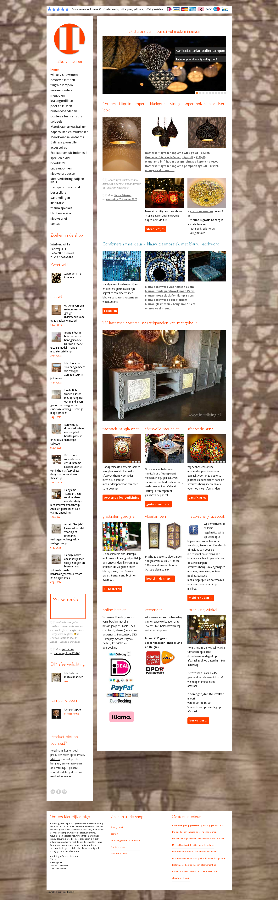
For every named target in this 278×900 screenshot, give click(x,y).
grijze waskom (216, 825)
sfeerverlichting (208, 865)
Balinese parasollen (64, 142)
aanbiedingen (60, 197)
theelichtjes (178, 871)
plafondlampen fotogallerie (211, 858)
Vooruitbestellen (119, 853)
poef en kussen (61, 106)
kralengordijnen (61, 100)
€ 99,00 (213, 161)
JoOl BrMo (68, 649)
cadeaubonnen (61, 168)
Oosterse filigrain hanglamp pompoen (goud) (176, 165)
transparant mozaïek (65, 187)
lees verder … (198, 720)
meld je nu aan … (200, 597)
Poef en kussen (192, 865)
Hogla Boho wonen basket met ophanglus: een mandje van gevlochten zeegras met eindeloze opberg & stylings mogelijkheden (66, 402)
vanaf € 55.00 (198, 497)
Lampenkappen (73, 709)
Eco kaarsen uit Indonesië (68, 152)
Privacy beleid (117, 827)
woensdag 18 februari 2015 (121, 199)
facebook (219, 545)
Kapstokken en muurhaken (69, 132)
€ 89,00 (200, 157)
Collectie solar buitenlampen (200, 51)
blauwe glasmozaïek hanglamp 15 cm (170, 303)
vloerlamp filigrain (181, 878)
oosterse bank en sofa (66, 116)
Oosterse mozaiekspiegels (203, 851)
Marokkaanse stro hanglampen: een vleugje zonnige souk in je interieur (67, 371)
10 (225, 93)
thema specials (61, 208)
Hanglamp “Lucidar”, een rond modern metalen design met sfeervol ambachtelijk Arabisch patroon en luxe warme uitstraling (66, 501)
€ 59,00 (205, 152)
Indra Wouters (122, 195)
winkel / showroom (64, 74)
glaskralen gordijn (199, 825)
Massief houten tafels (183, 845)
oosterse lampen (62, 80)
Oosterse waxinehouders (184, 858)
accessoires (58, 147)
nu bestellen (112, 588)
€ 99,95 (214, 165)
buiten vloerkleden (63, 111)
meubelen (57, 95)
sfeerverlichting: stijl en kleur (67, 180)
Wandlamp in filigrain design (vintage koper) (175, 161)
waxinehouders (61, 90)
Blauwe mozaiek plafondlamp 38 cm (169, 295)
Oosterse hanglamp (204, 845)
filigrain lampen (61, 85)
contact (56, 223)
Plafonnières (178, 865)
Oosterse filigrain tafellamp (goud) (169, 156)
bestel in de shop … (159, 578)
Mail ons (55, 759)
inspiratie (57, 203)
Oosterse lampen (181, 851)
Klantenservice (118, 847)
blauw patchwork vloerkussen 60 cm (169, 286)
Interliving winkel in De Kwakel (125, 840)
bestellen (110, 310)
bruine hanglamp (181, 825)
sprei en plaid (60, 158)
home (54, 69)
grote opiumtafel (158, 504)
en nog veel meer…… (160, 169)
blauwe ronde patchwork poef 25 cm (170, 290)
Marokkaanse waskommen (211, 838)
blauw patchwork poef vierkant (166, 299)
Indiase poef (194, 832)
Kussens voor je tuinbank (184, 838)
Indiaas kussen (179, 832)
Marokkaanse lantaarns (67, 137)
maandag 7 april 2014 (67, 653)
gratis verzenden (201, 211)
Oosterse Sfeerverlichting (121, 497)
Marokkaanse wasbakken (68, 126)
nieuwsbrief (58, 218)
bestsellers (58, 192)
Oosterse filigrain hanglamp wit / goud (171, 152)
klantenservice (60, 213)
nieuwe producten (63, 173)
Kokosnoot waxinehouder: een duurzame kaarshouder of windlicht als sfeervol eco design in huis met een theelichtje (66, 467)
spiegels (56, 121)
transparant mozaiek (194, 871)
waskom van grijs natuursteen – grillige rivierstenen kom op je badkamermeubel (67, 313)
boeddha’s (57, 163)
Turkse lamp (212, 871)
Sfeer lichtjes (155, 228)
